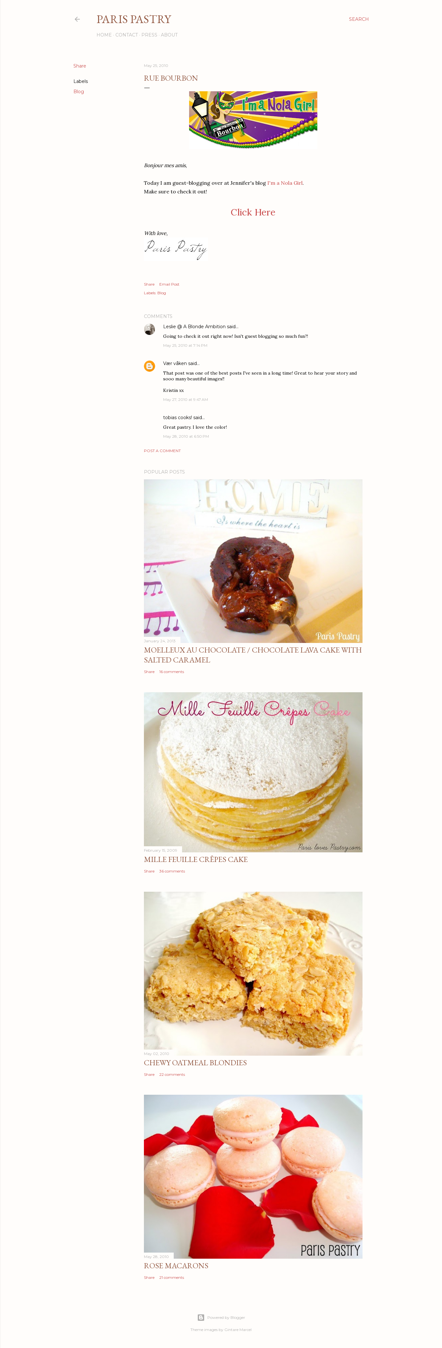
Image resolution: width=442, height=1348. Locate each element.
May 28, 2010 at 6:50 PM (186, 436)
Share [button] (79, 66)
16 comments (171, 671)
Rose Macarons (176, 1266)
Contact (126, 35)
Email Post (169, 284)
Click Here (253, 212)
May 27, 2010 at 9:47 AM (185, 399)
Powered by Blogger (221, 1317)
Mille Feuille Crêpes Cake (196, 859)
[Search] (359, 19)
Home (104, 35)
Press (149, 35)
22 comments (172, 1074)
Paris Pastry (133, 19)
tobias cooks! (177, 417)
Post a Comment (162, 450)
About (169, 35)
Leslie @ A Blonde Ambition (194, 326)
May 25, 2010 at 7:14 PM (185, 345)
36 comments (172, 871)
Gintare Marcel (238, 1329)
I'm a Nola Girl (285, 183)
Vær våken (175, 363)
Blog (78, 91)
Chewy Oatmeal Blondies (195, 1063)
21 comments (171, 1277)
